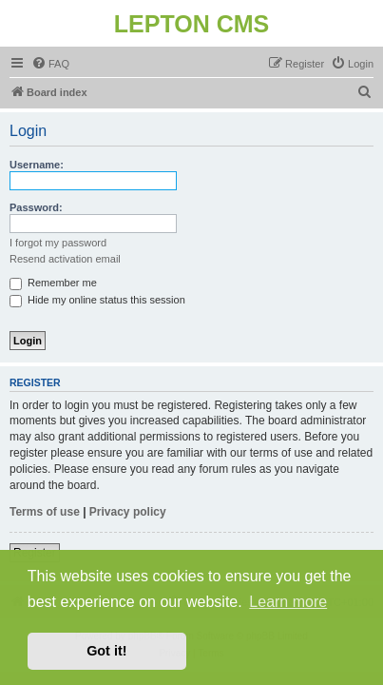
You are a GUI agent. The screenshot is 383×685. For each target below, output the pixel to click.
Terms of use (45, 512)
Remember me (53, 282)
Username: (37, 164)
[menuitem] (50, 63)
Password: (36, 207)
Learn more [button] (288, 602)
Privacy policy (127, 512)
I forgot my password (58, 242)
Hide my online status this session (97, 299)
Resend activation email (65, 258)
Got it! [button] (106, 650)
